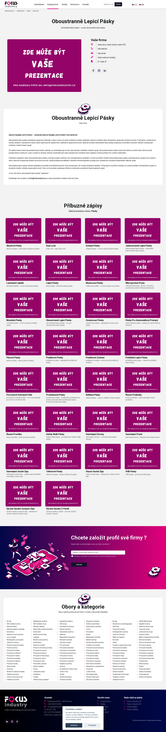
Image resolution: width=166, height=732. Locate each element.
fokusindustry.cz (10, 11)
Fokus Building (132, 709)
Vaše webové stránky (107, 57)
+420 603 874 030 (54, 704)
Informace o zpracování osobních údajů (59, 715)
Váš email (102, 53)
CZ (134, 5)
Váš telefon (102, 49)
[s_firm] (98, 561)
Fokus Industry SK (134, 704)
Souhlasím (73, 725)
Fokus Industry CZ (134, 701)
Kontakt (85, 4)
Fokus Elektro (132, 707)
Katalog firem (52, 4)
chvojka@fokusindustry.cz (58, 707)
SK (141, 5)
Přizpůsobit (92, 725)
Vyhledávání (39, 4)
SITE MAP (104, 712)
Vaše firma (36, 11)
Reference (74, 4)
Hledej (118, 4)
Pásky (28, 11)
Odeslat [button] (79, 573)
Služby (64, 4)
